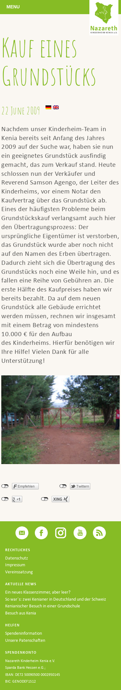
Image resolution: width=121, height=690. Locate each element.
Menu (13, 6)
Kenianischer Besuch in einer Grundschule (42, 606)
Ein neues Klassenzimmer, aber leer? (37, 592)
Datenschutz (16, 558)
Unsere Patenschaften (25, 640)
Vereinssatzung (19, 571)
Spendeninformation (23, 633)
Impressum (15, 564)
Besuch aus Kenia (20, 613)
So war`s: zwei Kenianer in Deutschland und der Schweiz (55, 599)
